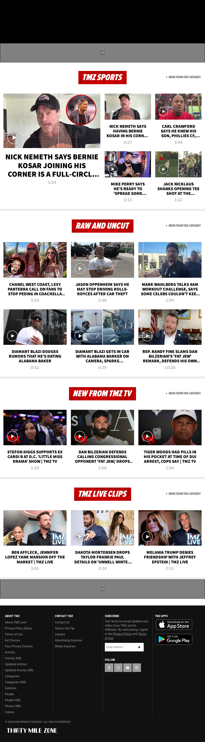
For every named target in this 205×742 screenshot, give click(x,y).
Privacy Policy (122, 634)
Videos (9, 712)
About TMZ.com (15, 622)
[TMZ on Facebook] (6, 6)
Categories (12, 676)
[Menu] (6, 29)
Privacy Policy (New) (18, 628)
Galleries (10, 688)
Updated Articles (16, 664)
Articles (10, 652)
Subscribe (139, 647)
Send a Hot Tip (64, 628)
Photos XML (13, 706)
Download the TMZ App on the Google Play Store (174, 639)
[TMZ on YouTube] (127, 667)
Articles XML (13, 658)
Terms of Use (14, 634)
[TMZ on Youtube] (27, 6)
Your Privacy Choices (19, 646)
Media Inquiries (65, 646)
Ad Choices (12, 640)
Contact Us (62, 622)
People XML (13, 700)
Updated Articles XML (19, 670)
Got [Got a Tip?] (14, 18)
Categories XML (15, 682)
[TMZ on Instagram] (37, 6)
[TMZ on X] (17, 6)
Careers (60, 634)
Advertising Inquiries (68, 640)
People (9, 694)
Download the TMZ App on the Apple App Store (174, 624)
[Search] (199, 29)
